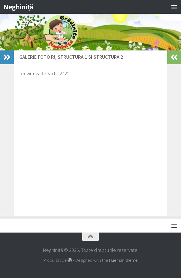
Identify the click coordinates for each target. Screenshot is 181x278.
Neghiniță (18, 6)
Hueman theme (123, 260)
